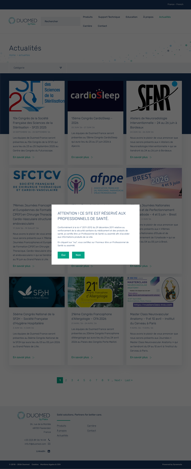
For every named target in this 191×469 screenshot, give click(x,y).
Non (78, 255)
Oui (63, 255)
